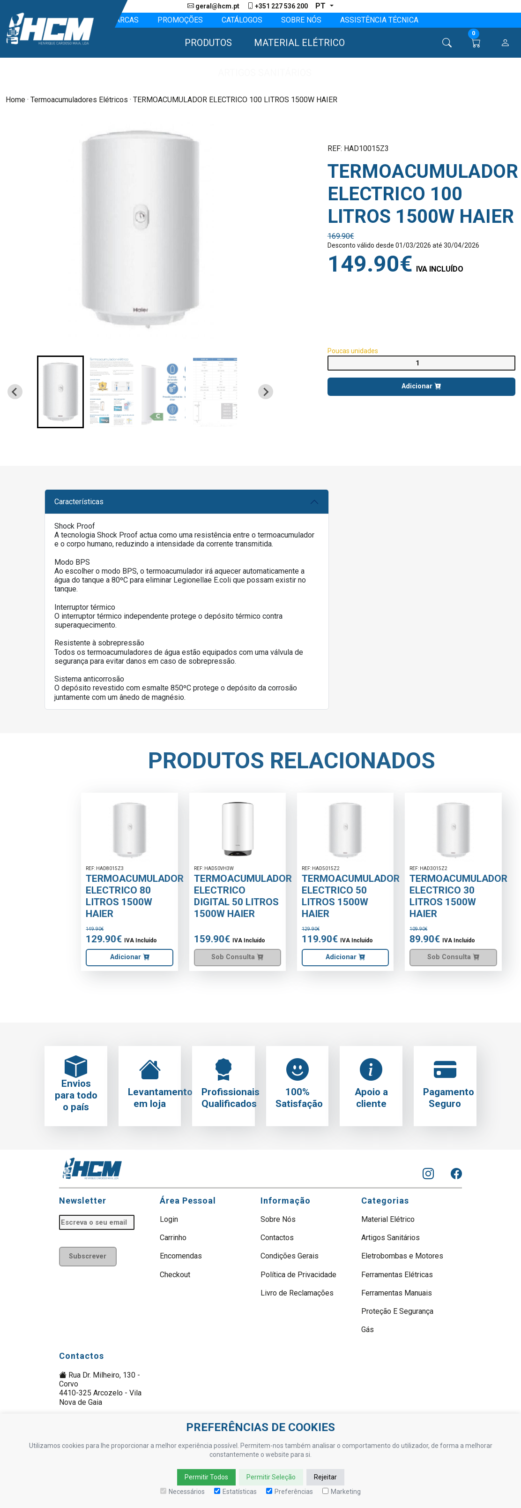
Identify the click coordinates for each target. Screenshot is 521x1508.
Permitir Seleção (271, 1477)
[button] (204, 43)
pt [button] (321, 5)
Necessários (182, 1491)
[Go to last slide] (14, 391)
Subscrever (87, 1256)
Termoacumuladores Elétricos (79, 99)
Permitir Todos (206, 1477)
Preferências (289, 1491)
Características (79, 501)
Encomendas (181, 1255)
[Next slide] (265, 391)
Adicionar (421, 386)
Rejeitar (325, 1477)
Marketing (341, 1491)
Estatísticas (235, 1491)
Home (15, 99)
